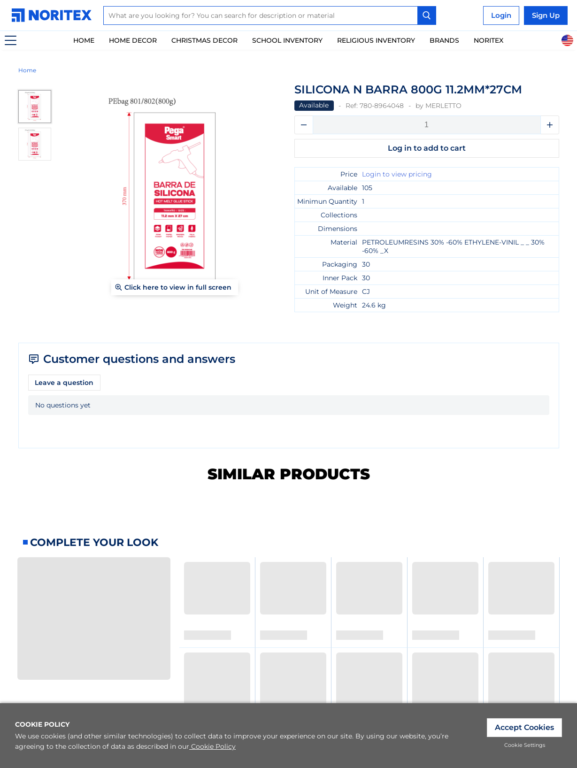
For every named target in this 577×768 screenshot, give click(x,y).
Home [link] (83, 40)
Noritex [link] (488, 40)
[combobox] (269, 15)
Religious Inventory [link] (376, 40)
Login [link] (501, 15)
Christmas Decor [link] (204, 40)
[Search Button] (426, 15)
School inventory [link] (287, 40)
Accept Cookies (524, 727)
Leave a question (64, 382)
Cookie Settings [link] (524, 745)
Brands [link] (444, 40)
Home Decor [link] (133, 40)
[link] (54, 15)
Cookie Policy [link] (212, 746)
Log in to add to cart (427, 148)
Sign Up (546, 15)
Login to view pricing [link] (397, 174)
